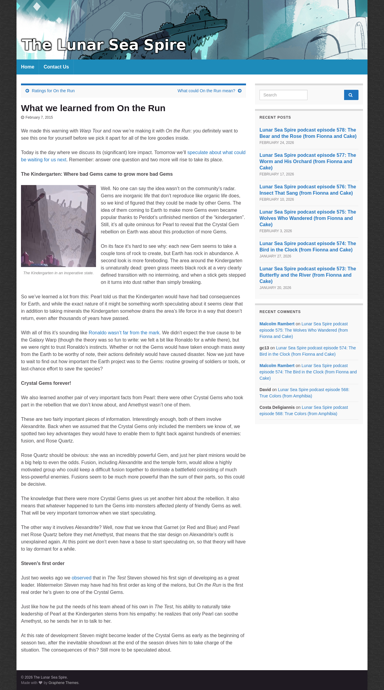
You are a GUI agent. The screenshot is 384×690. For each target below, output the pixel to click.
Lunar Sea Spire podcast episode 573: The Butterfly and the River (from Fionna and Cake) (308, 275)
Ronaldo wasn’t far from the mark (124, 332)
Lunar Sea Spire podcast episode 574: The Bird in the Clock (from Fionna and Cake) (308, 372)
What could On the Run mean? (206, 90)
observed (82, 577)
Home (27, 66)
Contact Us (56, 66)
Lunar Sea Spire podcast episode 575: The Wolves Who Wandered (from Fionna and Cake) (308, 218)
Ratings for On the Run (53, 90)
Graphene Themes (64, 683)
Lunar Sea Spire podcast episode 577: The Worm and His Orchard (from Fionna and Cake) (308, 161)
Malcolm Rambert (277, 323)
